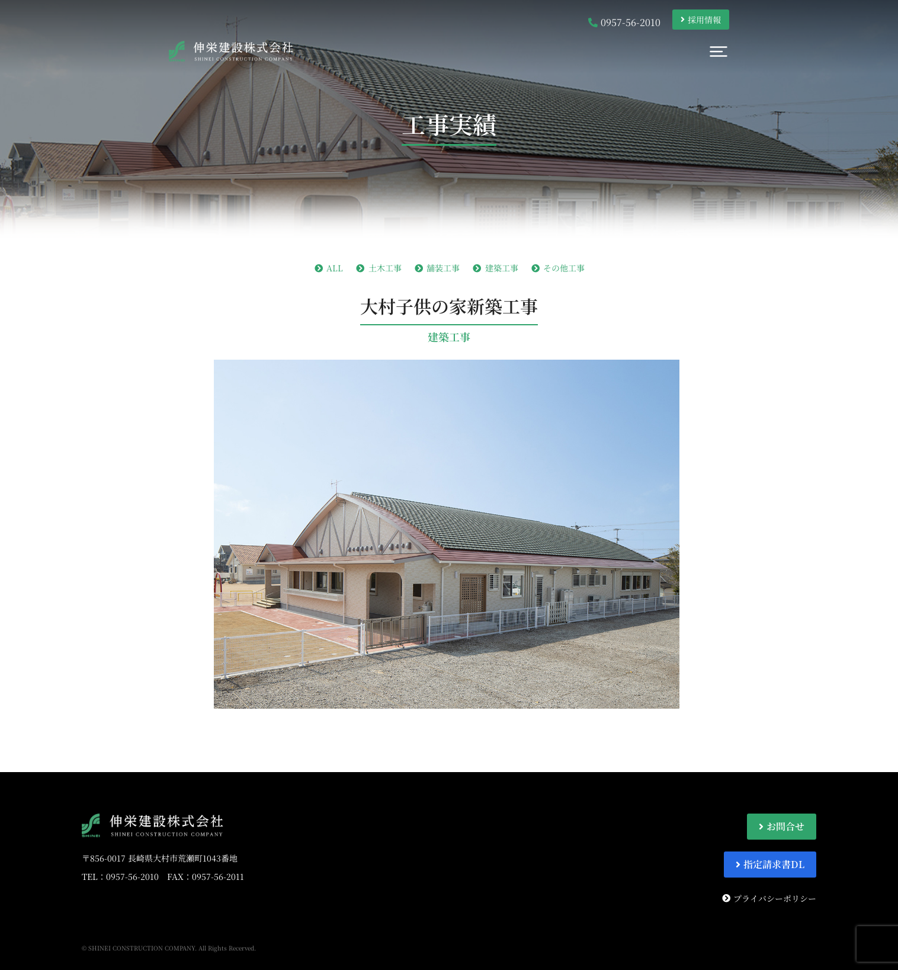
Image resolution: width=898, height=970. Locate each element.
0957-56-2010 (132, 876)
